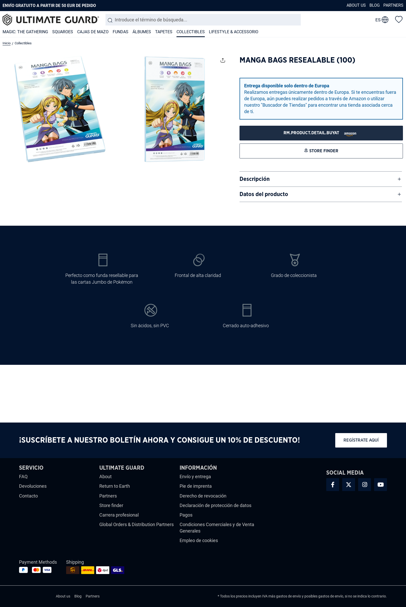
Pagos (186, 515)
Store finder (111, 505)
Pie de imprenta (196, 486)
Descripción (255, 179)
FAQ (23, 476)
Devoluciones (33, 486)
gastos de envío (288, 596)
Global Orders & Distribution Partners (136, 524)
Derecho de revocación (203, 496)
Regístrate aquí (361, 440)
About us (356, 5)
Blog (374, 5)
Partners (393, 5)
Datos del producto (264, 194)
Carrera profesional (119, 515)
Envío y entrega (195, 476)
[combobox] (203, 20)
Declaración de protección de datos (215, 505)
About (105, 476)
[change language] (382, 19)
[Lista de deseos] (399, 19)
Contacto (28, 496)
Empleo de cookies (199, 540)
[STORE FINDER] (321, 133)
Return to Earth (114, 486)
